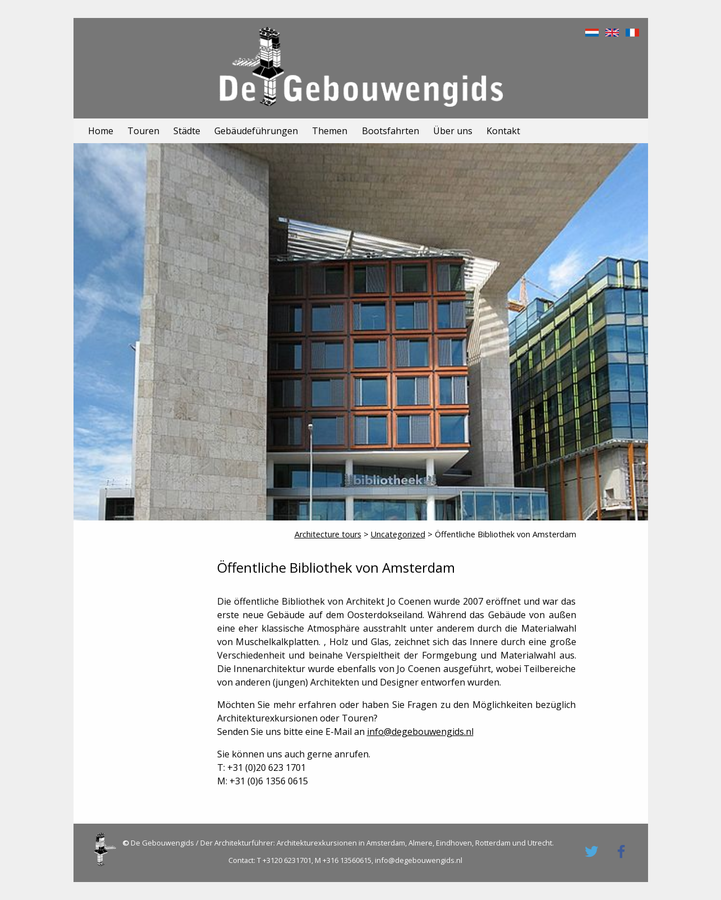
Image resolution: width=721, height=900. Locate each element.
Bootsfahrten (390, 131)
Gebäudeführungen (256, 131)
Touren (143, 131)
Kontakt (503, 131)
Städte (186, 131)
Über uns (452, 131)
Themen (329, 131)
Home (100, 131)
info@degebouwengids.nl (420, 731)
